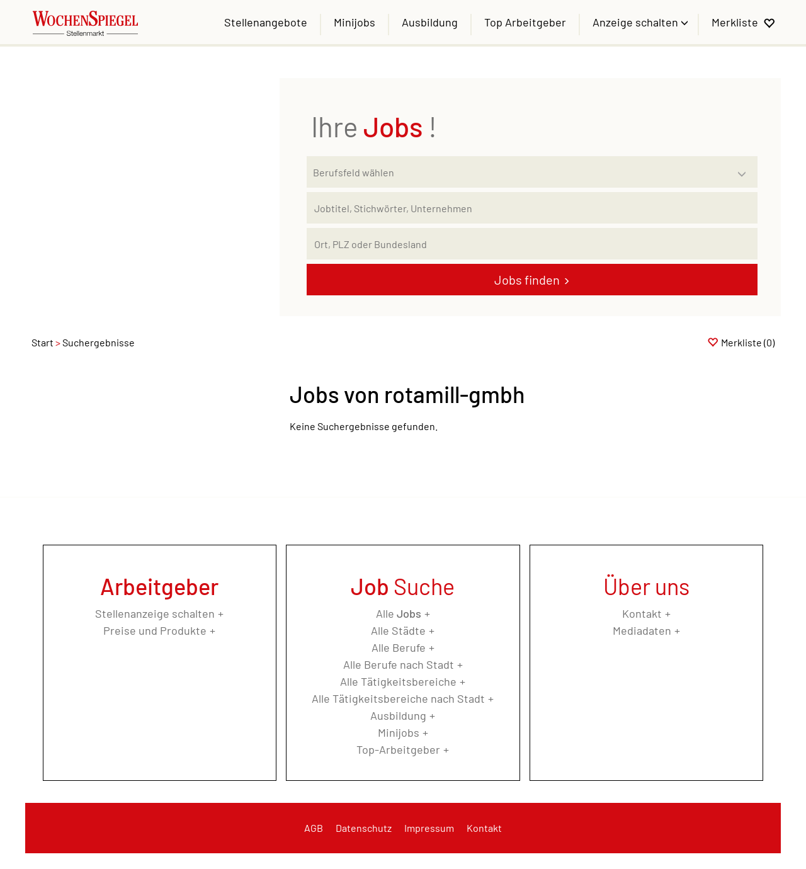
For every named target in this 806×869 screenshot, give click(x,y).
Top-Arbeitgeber (398, 749)
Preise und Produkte (155, 630)
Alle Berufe (399, 647)
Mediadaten (642, 630)
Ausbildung (430, 22)
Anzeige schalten (637, 22)
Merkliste (735, 22)
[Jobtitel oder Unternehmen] (532, 208)
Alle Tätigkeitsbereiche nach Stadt (398, 698)
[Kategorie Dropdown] (745, 168)
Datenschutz (364, 828)
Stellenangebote (265, 22)
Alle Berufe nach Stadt (398, 664)
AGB (313, 828)
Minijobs (354, 22)
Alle (398, 613)
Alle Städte (398, 630)
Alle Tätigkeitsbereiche (398, 681)
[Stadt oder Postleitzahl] (532, 243)
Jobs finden (527, 279)
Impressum (429, 828)
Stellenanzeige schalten (155, 613)
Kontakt (642, 613)
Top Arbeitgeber (525, 22)
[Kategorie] (519, 172)
